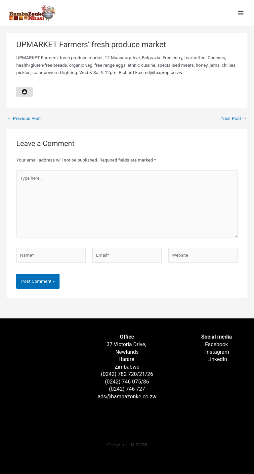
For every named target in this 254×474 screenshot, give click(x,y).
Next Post (234, 118)
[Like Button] (24, 92)
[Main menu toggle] (241, 13)
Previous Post (24, 118)
